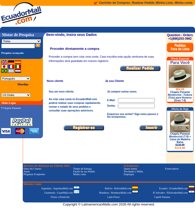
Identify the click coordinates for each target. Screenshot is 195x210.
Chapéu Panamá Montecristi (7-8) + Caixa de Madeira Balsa (180, 140)
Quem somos (130, 168)
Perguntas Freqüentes (34, 174)
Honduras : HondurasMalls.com (118, 192)
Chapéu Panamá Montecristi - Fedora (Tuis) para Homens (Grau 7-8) (180, 96)
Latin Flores (113, 197)
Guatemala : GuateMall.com (62, 192)
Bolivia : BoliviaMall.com (121, 188)
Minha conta (183, 3)
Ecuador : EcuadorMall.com (176, 188)
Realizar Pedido (144, 3)
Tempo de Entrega (82, 168)
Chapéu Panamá (11, 107)
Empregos (129, 174)
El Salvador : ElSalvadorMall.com (173, 192)
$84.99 (180, 89)
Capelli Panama (162, 197)
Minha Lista (164, 3)
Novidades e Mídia (133, 171)
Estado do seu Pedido (84, 171)
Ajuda (26, 171)
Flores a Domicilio (60, 197)
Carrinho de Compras (114, 3)
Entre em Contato (32, 168)
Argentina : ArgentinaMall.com (60, 188)
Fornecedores (172, 168)
